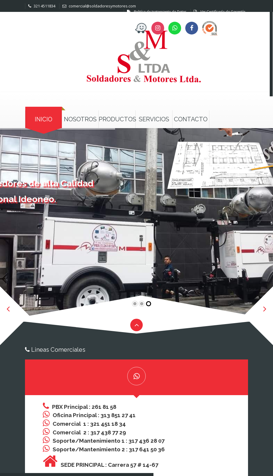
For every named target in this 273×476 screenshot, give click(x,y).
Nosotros (80, 119)
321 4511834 (41, 6)
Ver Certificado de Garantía (219, 11)
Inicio (43, 119)
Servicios (154, 119)
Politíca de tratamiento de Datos (156, 11)
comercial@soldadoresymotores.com (99, 6)
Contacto (191, 119)
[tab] (136, 377)
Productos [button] (117, 119)
